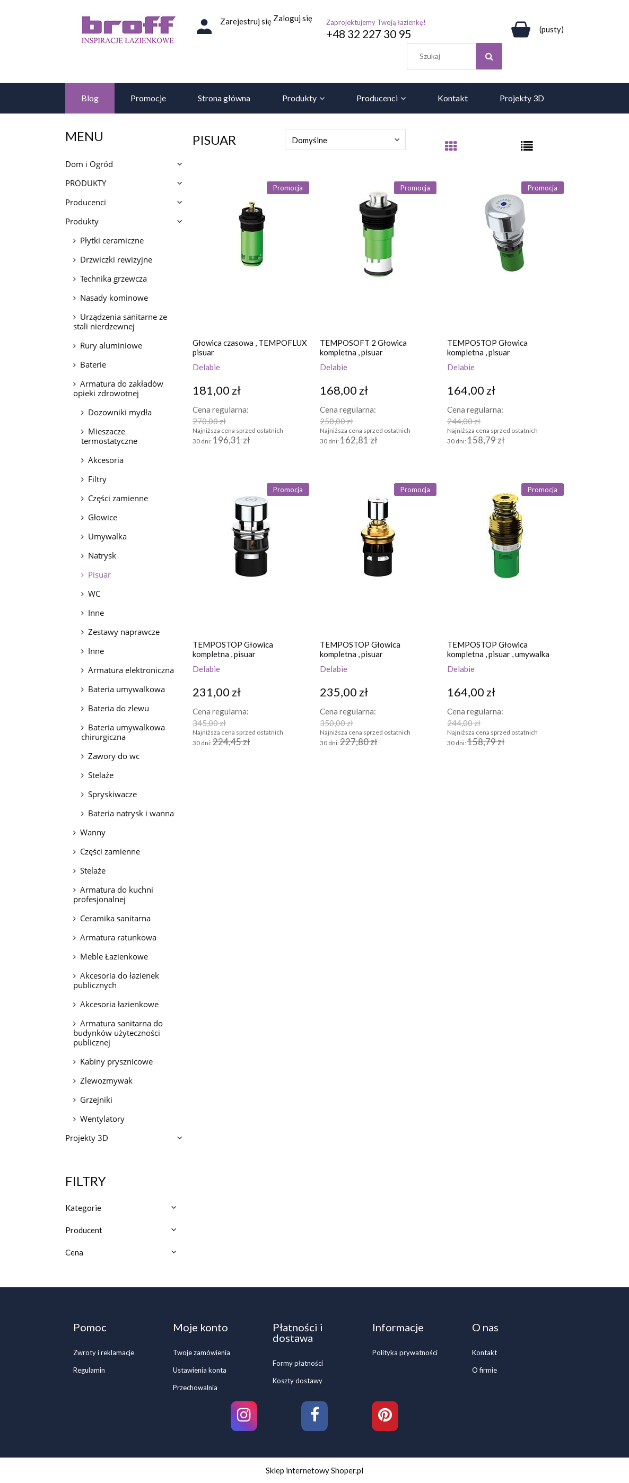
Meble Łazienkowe (114, 956)
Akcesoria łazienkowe (119, 1004)
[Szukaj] (489, 56)
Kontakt (484, 1352)
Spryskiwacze (112, 794)
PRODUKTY (85, 183)
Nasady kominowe (114, 297)
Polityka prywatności (405, 1352)
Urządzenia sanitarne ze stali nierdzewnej (120, 321)
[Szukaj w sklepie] (457, 56)
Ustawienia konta (199, 1370)
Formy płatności (298, 1363)
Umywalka (107, 536)
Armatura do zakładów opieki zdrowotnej (118, 388)
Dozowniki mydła (120, 412)
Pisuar (99, 574)
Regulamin (89, 1370)
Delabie (206, 367)
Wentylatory (102, 1118)
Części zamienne (118, 498)
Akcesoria (106, 460)
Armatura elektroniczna (131, 670)
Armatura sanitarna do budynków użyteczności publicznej (118, 1033)
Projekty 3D (86, 1137)
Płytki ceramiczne (112, 240)
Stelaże (100, 775)
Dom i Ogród (89, 164)
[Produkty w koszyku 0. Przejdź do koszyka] (536, 29)
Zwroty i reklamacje (103, 1352)
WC (94, 593)
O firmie (484, 1370)
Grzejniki (96, 1099)
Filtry (97, 479)
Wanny (93, 832)
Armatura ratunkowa (118, 937)
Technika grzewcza (113, 278)
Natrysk (102, 555)
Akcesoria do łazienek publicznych (116, 980)
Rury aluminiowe (111, 345)
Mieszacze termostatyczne (109, 436)
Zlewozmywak (106, 1080)
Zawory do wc (113, 756)
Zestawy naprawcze (124, 631)
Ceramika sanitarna (115, 918)
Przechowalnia (195, 1387)
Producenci (85, 202)
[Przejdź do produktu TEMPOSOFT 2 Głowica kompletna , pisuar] (378, 255)
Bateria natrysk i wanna (131, 813)
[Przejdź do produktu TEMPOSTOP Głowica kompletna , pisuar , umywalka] (505, 557)
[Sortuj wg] (345, 139)
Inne (96, 612)
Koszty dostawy (297, 1380)
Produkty (82, 221)
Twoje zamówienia (201, 1352)
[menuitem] (90, 98)
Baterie (93, 364)
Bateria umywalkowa (126, 689)
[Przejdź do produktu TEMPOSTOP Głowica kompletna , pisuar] (505, 255)
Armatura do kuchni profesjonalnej (113, 894)
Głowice (102, 517)
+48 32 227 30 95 (368, 33)
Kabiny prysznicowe (116, 1061)
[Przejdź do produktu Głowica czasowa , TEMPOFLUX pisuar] (251, 255)
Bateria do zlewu (118, 708)
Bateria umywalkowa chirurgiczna (123, 732)
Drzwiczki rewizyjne (116, 259)
